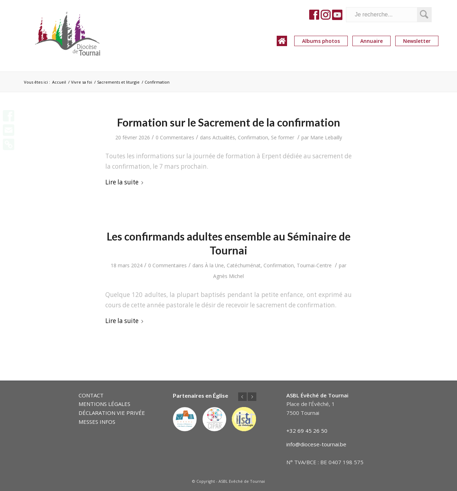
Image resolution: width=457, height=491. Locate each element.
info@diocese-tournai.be (316, 444)
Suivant (252, 396)
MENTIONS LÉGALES (104, 403)
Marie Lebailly (326, 137)
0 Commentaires (175, 137)
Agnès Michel (228, 276)
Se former (282, 137)
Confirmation (253, 137)
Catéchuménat (244, 265)
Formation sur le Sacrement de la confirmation (228, 122)
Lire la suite (125, 182)
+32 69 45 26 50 (306, 430)
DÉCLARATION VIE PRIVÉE (112, 412)
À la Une (214, 265)
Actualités (223, 137)
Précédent (242, 396)
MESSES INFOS (97, 421)
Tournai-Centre (314, 265)
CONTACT (91, 395)
